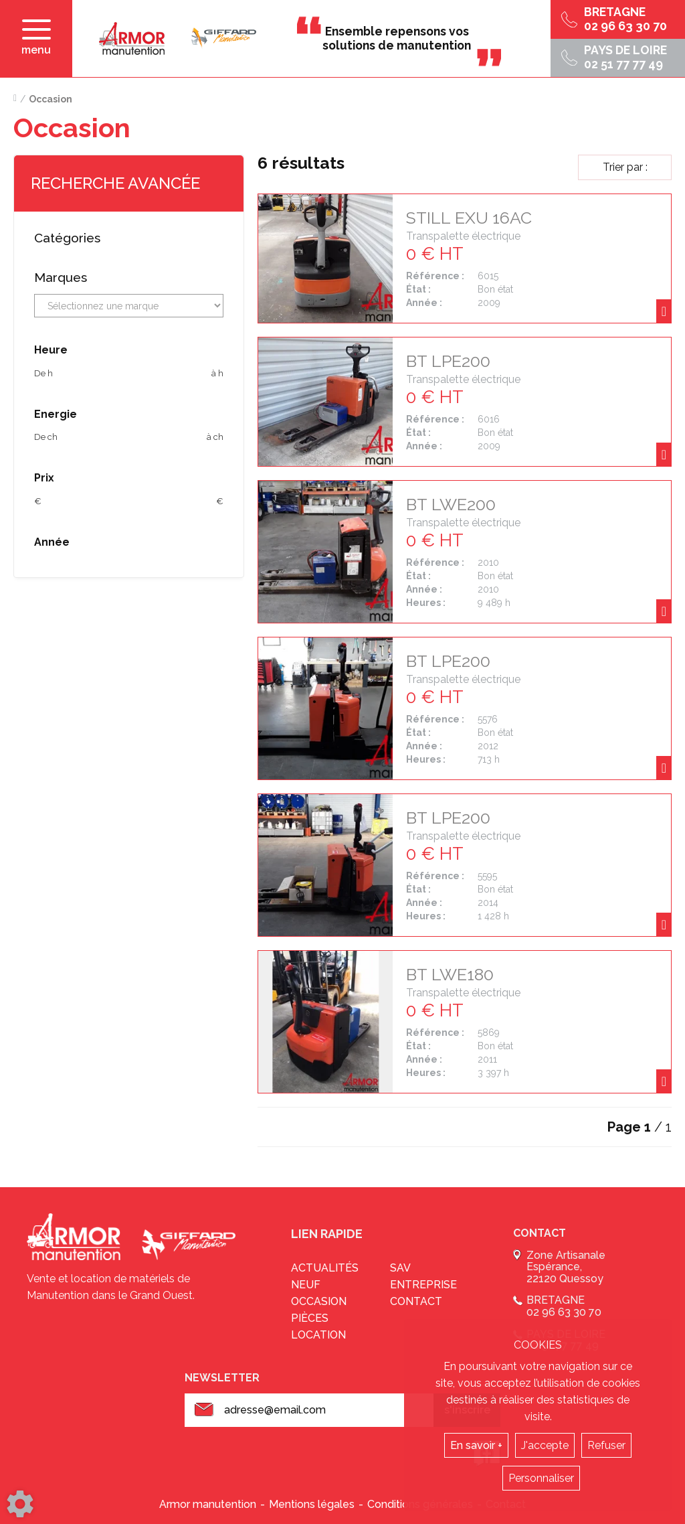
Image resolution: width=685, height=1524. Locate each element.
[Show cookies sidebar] (20, 1504)
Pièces (309, 1318)
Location (318, 1334)
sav (400, 1268)
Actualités (325, 1268)
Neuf (305, 1284)
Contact (416, 1301)
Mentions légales (312, 1504)
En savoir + (476, 1445)
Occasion (319, 1301)
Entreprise (423, 1284)
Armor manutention (207, 1504)
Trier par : (625, 167)
